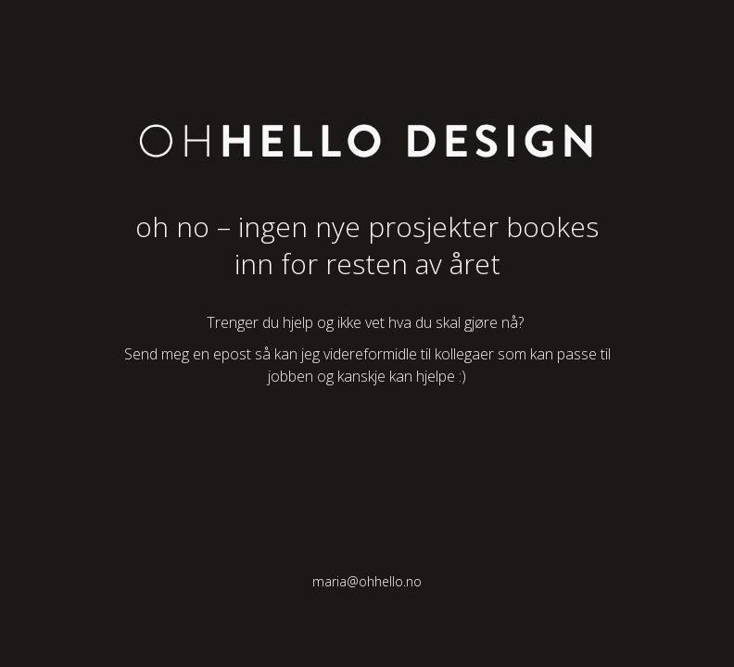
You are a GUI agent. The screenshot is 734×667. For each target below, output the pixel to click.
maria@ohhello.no (367, 581)
